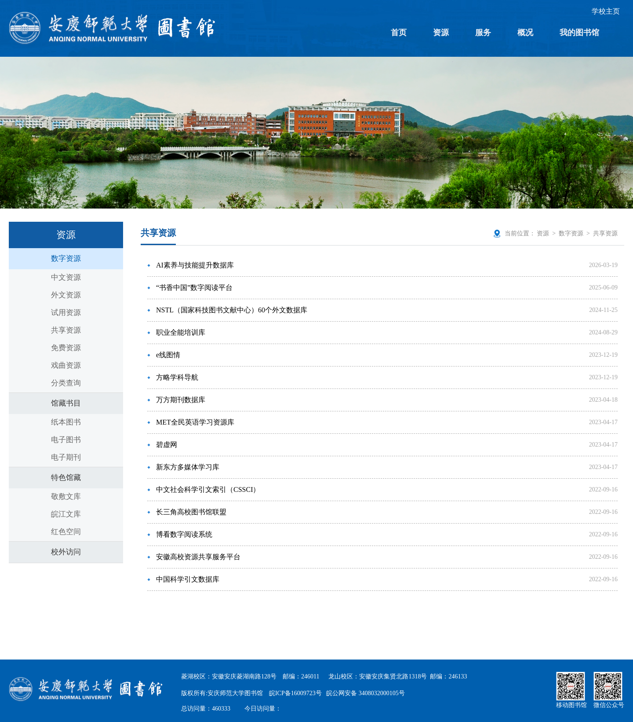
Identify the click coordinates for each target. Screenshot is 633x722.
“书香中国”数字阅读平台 (194, 287)
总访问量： (205, 708)
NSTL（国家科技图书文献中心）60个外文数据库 (231, 310)
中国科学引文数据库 (187, 579)
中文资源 (66, 277)
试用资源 (66, 312)
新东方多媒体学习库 (187, 467)
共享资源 (66, 330)
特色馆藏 (66, 477)
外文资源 (66, 295)
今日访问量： (262, 708)
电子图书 (66, 440)
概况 (525, 32)
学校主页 (606, 11)
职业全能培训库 (180, 332)
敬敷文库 (66, 496)
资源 (441, 32)
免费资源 (66, 348)
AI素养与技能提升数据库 (195, 265)
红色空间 (66, 532)
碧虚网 (166, 444)
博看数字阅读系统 (184, 534)
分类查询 (66, 383)
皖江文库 (66, 514)
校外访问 (66, 552)
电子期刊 (66, 457)
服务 (483, 32)
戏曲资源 (66, 365)
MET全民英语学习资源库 (195, 422)
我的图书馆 (579, 32)
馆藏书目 (66, 403)
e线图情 (168, 355)
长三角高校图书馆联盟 (191, 512)
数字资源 (66, 258)
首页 (399, 32)
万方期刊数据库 (180, 399)
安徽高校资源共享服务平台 (198, 557)
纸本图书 (66, 422)
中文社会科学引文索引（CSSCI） (208, 489)
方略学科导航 (177, 377)
